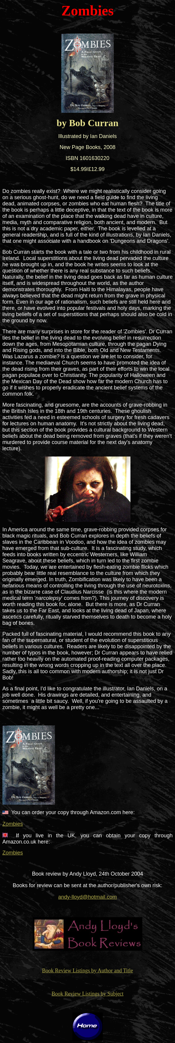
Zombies (12, 824)
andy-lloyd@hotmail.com (87, 897)
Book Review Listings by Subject (88, 994)
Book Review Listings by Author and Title (87, 971)
